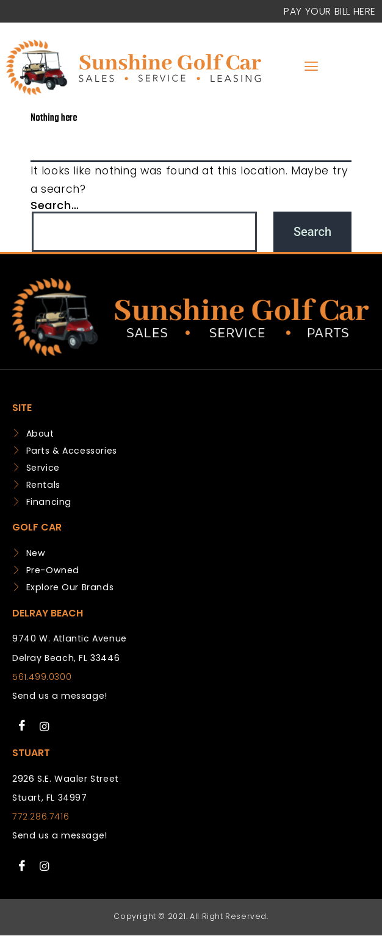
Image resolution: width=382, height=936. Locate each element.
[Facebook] (22, 726)
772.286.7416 (40, 816)
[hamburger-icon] (311, 67)
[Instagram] (44, 726)
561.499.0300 (41, 677)
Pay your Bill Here (330, 11)
